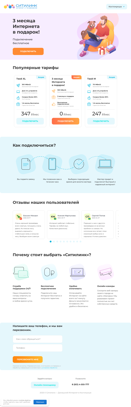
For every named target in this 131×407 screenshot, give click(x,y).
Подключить (66, 121)
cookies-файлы (25, 400)
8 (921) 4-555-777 (80, 384)
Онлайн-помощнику (45, 385)
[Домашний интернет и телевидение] (20, 6)
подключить (28, 51)
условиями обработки (49, 368)
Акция (76, 77)
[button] (50, 241)
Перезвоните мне (27, 359)
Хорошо (40, 402)
